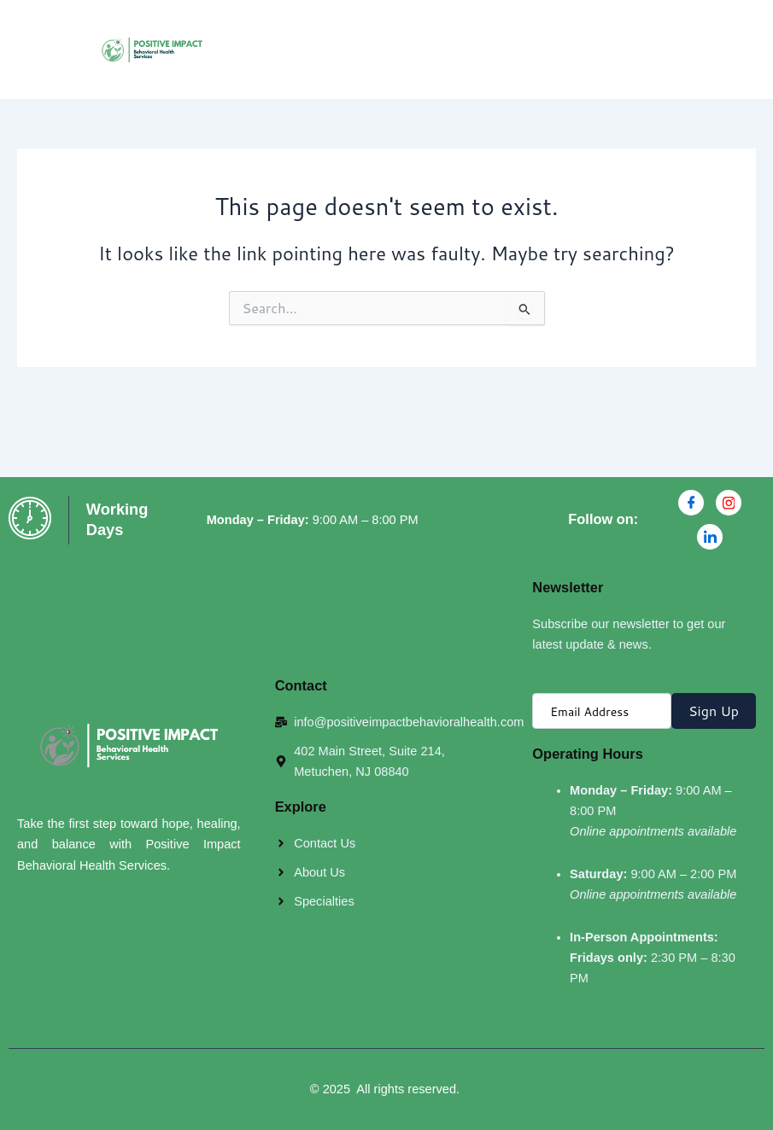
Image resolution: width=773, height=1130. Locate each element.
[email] (601, 711)
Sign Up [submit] (713, 710)
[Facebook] (691, 502)
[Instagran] (728, 502)
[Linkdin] (710, 537)
